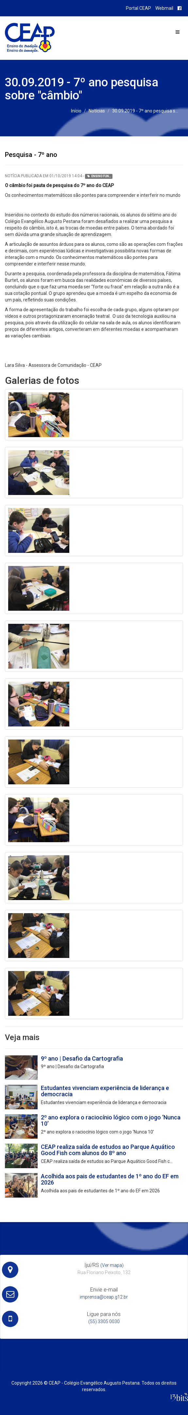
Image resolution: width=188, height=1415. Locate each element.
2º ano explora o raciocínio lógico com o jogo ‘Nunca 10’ (110, 1120)
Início (76, 110)
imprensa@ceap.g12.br (104, 1297)
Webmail (164, 8)
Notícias (97, 110)
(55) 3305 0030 (104, 1321)
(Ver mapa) (112, 1265)
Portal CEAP (138, 8)
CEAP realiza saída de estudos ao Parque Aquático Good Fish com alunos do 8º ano (108, 1150)
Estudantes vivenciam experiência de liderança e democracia (105, 1091)
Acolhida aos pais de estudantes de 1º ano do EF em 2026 (110, 1179)
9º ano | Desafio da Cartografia (82, 1058)
